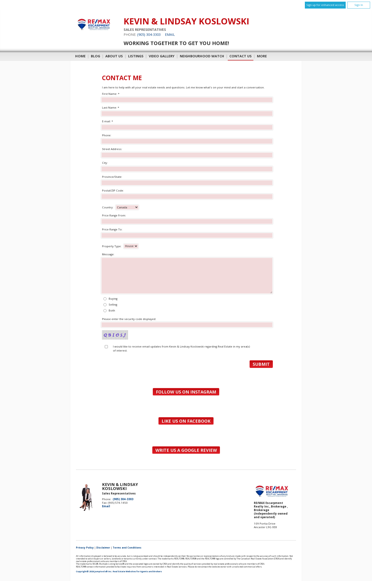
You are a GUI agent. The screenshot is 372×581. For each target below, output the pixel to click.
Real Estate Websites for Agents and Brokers (137, 571)
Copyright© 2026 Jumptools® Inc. (94, 571)
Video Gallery (162, 56)
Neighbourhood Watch (202, 56)
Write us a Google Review (186, 450)
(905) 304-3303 (149, 34)
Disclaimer (103, 547)
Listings (136, 56)
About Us (114, 56)
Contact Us (240, 56)
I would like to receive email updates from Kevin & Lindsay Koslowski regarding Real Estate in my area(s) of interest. (181, 348)
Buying (113, 298)
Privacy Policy (85, 547)
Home (80, 56)
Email (170, 34)
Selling (113, 304)
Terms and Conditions (127, 547)
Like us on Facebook (186, 421)
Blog (95, 56)
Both (112, 310)
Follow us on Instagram (186, 392)
